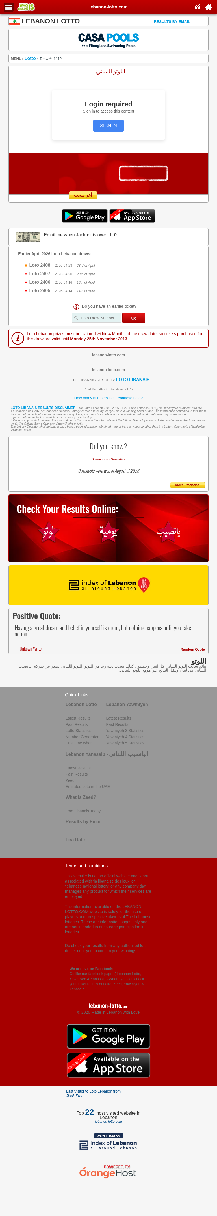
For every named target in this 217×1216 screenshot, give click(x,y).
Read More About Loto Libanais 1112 (108, 389)
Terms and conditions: (87, 865)
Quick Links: (77, 694)
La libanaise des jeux (25, 411)
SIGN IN (108, 125)
